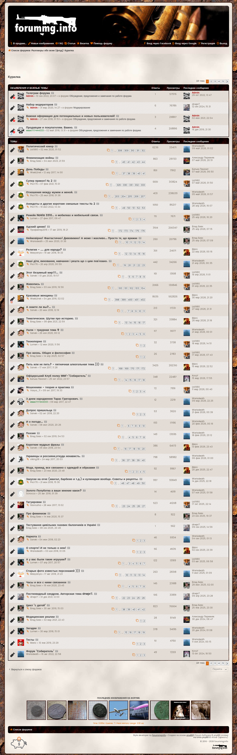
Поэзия (31, 433)
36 (123, 460)
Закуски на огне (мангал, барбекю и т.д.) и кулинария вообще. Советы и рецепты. (82, 479)
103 (137, 288)
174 (131, 231)
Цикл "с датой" (36, 605)
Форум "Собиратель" (40, 651)
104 (143, 288)
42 (133, 162)
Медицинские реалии (40, 616)
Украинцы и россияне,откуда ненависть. (53, 456)
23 (143, 265)
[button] (227, 81)
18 (144, 380)
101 (125, 288)
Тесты (30, 639)
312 (143, 151)
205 (130, 196)
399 (123, 300)
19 (125, 265)
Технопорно (34, 341)
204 (123, 196)
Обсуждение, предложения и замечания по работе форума (100, 96)
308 (120, 151)
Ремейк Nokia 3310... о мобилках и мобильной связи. (62, 215)
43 (138, 162)
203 (117, 196)
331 (131, 185)
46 (122, 483)
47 (127, 483)
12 (135, 242)
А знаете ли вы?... (38, 307)
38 (128, 173)
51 (134, 208)
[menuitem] (59, 43)
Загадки (31, 628)
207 (143, 196)
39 (133, 173)
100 (120, 288)
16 (144, 254)
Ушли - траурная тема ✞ (42, 330)
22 (138, 265)
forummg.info (159, 735)
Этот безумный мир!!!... (42, 272)
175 (137, 231)
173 (126, 231)
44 (143, 162)
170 (132, 369)
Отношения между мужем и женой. (49, 192)
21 (134, 265)
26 (138, 506)
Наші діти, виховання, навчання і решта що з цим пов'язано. (67, 261)
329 (119, 185)
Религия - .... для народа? (44, 249)
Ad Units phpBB (201, 737)
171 (137, 369)
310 (132, 151)
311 (137, 151)
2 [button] (211, 81)
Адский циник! (36, 226)
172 (120, 231)
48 (132, 483)
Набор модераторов (39, 104)
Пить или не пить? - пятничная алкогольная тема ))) (62, 364)
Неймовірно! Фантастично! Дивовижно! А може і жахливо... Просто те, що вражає (81, 238)
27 (143, 506)
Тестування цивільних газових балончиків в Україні (61, 525)
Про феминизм (36, 513)
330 (125, 185)
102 (131, 288)
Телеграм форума (38, 93)
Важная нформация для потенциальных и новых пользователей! (70, 116)
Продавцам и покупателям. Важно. (49, 127)
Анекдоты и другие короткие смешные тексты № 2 (60, 203)
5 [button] (223, 81)
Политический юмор (40, 146)
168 (121, 369)
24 (128, 506)
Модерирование (81, 108)
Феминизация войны (40, 158)
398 (117, 300)
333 (143, 185)
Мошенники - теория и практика (48, 387)
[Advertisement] (118, 64)
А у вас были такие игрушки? (46, 559)
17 (144, 323)
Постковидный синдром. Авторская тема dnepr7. (59, 594)
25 (133, 506)
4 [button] (219, 81)
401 (136, 300)
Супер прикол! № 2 (39, 180)
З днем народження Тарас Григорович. (52, 398)
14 (144, 242)
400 (130, 300)
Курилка (14, 77)
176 (143, 231)
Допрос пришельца (39, 410)
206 (136, 196)
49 (123, 208)
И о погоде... (34, 421)
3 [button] (215, 81)
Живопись (33, 284)
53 (143, 208)
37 (124, 173)
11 (131, 242)
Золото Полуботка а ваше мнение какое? (54, 490)
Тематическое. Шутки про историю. (50, 318)
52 (138, 208)
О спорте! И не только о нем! (46, 548)
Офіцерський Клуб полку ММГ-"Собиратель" (56, 376)
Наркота (31, 536)
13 (139, 242)
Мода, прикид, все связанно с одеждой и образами (60, 467)
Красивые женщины (39, 295)
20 (129, 265)
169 (126, 369)
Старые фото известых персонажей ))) (53, 571)
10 (127, 242)
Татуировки (34, 502)
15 (139, 254)
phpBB (189, 735)
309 (126, 151)
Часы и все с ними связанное (46, 582)
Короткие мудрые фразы (43, 444)
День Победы (35, 169)
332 (137, 185)
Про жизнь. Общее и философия (48, 353)
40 (123, 162)
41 (128, 162)
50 (128, 208)
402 (143, 300)
